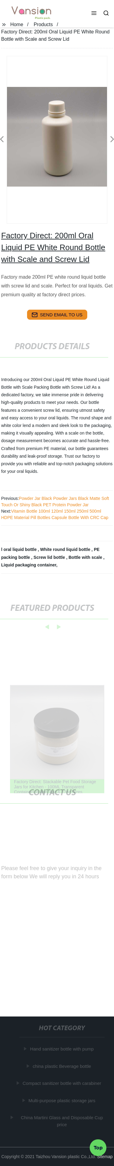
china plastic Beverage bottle (62, 1065)
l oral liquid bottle (19, 549)
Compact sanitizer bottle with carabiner (62, 1083)
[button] (93, 13)
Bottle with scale (85, 557)
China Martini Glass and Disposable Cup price (62, 1121)
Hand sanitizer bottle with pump (62, 1048)
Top (98, 1147)
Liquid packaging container (28, 564)
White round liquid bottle (66, 549)
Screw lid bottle (49, 557)
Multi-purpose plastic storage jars (62, 1100)
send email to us (57, 315)
